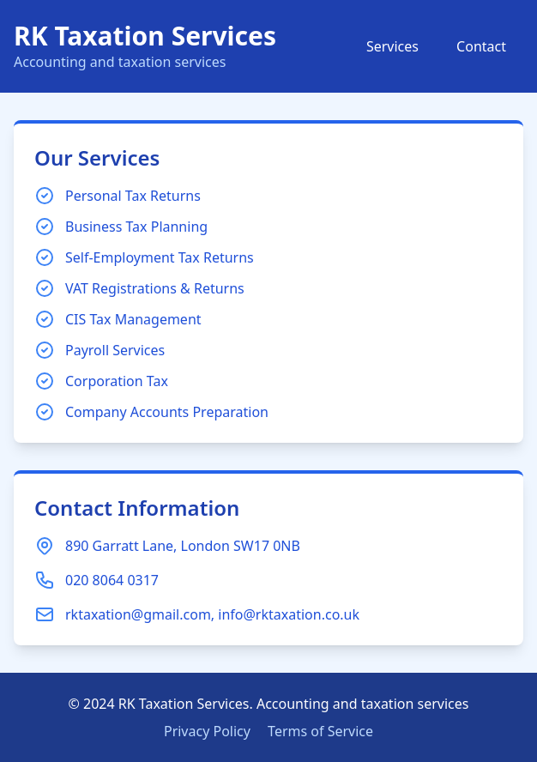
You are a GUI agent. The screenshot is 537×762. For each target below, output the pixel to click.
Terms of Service (320, 731)
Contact (481, 46)
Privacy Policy (207, 731)
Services (392, 46)
